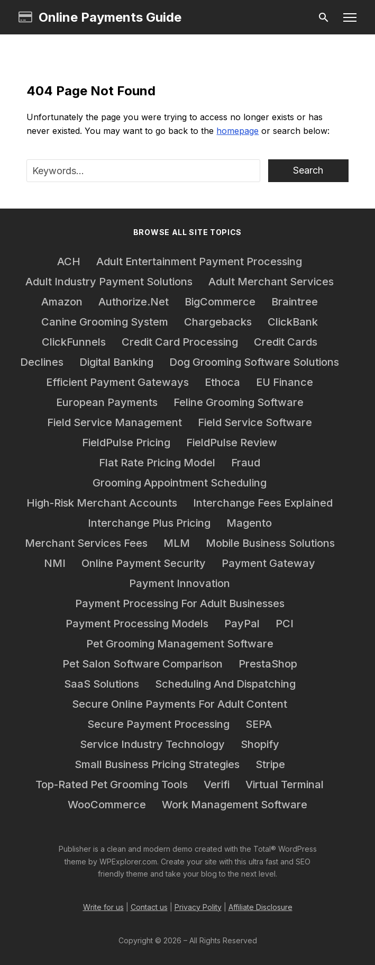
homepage (237, 130)
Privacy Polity (198, 907)
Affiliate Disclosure (260, 907)
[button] (349, 17)
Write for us (103, 907)
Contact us (149, 907)
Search (308, 170)
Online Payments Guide (100, 17)
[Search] (323, 17)
